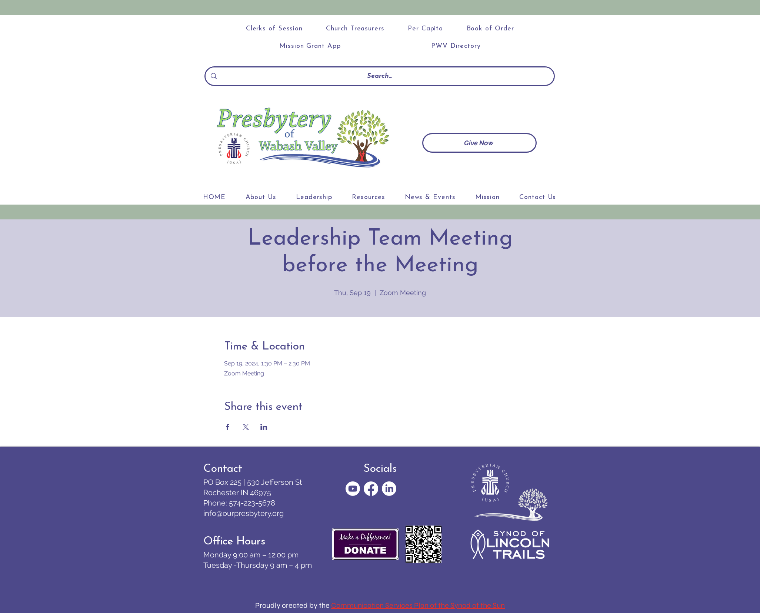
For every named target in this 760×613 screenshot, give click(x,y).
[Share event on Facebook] (227, 427)
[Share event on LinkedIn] (263, 427)
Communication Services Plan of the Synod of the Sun (418, 605)
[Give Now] (479, 143)
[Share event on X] (245, 427)
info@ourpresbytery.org (243, 513)
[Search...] (379, 76)
